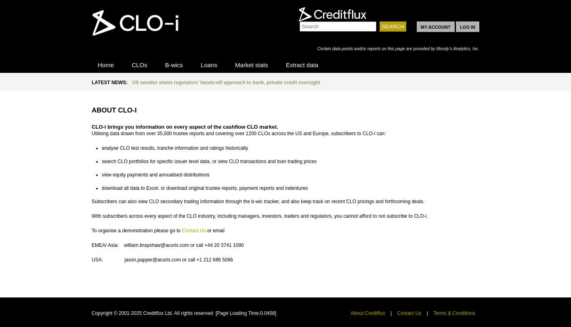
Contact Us (194, 231)
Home (106, 65)
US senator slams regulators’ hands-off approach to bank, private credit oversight (226, 82)
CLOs (139, 65)
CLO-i (140, 29)
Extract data (302, 65)
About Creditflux (368, 313)
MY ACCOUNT (436, 27)
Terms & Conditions (454, 313)
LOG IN (467, 27)
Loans (209, 65)
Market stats (251, 65)
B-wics (174, 65)
